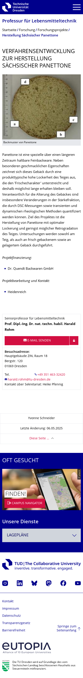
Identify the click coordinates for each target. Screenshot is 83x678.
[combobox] (41, 535)
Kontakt (8, 601)
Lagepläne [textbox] (18, 535)
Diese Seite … (39, 438)
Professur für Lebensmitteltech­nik (39, 21)
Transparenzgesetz (16, 623)
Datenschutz (11, 616)
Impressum (10, 608)
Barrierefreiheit (13, 630)
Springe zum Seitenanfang (66, 628)
